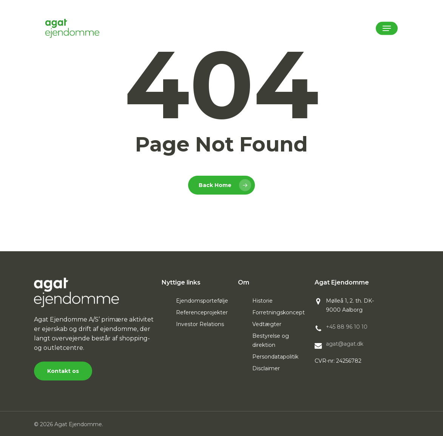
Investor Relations (200, 324)
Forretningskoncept (278, 312)
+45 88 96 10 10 (346, 326)
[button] (387, 28)
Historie (262, 300)
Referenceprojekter (202, 312)
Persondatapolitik (275, 356)
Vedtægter (266, 324)
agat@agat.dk (344, 343)
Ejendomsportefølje (202, 300)
